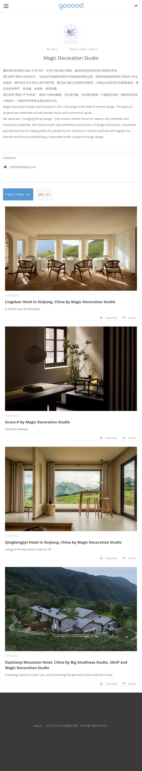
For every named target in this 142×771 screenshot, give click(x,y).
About (38, 726)
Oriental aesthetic (16, 429)
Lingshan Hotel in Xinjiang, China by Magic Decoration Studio (60, 301)
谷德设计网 (71, 6)
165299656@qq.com (22, 167)
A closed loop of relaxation (22, 309)
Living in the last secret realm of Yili (28, 549)
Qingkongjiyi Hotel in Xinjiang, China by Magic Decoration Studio (63, 542)
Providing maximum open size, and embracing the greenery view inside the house (59, 675)
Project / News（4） (18, 194)
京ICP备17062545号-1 (94, 726)
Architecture (12, 295)
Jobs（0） (44, 194)
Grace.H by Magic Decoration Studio (37, 422)
